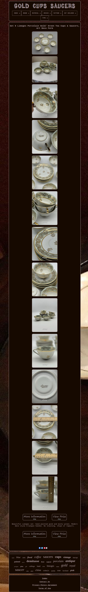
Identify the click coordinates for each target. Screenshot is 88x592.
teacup (75, 558)
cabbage (32, 566)
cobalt (46, 571)
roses (57, 566)
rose (59, 570)
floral (29, 557)
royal (72, 565)
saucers (48, 557)
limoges (50, 566)
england (48, 562)
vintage (67, 557)
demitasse (33, 561)
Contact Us (45, 582)
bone (42, 562)
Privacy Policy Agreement (44, 585)
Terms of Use (45, 588)
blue (18, 557)
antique (70, 561)
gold (64, 565)
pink (72, 570)
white (27, 571)
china (38, 570)
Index (44, 578)
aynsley (53, 571)
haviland (65, 571)
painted (17, 562)
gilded (32, 571)
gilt (26, 566)
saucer (19, 570)
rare (13, 558)
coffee (37, 557)
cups (58, 557)
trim (43, 566)
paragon (16, 566)
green (23, 562)
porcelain (58, 561)
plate (21, 566)
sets (23, 557)
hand (38, 566)
